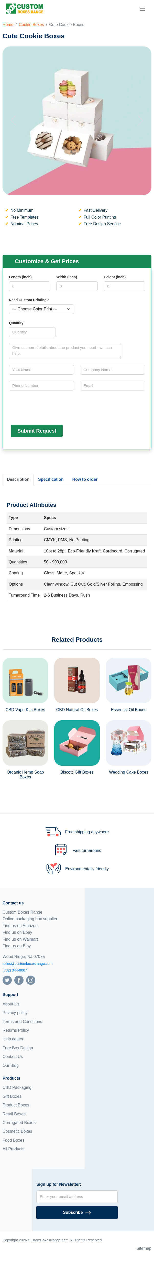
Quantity (16, 323)
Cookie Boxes (31, 24)
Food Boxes (13, 1140)
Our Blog (11, 1065)
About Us (11, 1004)
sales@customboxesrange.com (28, 964)
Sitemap (143, 1248)
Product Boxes (16, 1105)
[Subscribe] (76, 1212)
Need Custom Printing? (29, 300)
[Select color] (41, 309)
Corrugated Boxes (19, 1122)
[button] (13, 120)
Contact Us (13, 1056)
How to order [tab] (85, 479)
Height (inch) (115, 277)
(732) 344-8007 (15, 970)
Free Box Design (18, 1048)
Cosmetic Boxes (17, 1131)
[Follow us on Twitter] (7, 980)
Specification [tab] (51, 479)
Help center (13, 1039)
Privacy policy (15, 1013)
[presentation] (48, 407)
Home (8, 24)
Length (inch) (20, 277)
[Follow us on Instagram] (30, 980)
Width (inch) (66, 277)
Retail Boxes (14, 1114)
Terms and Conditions (22, 1021)
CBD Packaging (17, 1087)
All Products (13, 1149)
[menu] (142, 9)
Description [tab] (18, 479)
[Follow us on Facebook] (19, 980)
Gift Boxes (12, 1096)
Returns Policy (16, 1030)
